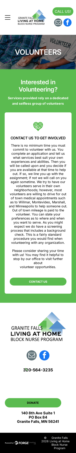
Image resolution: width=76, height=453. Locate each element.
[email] (58, 23)
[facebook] (67, 23)
